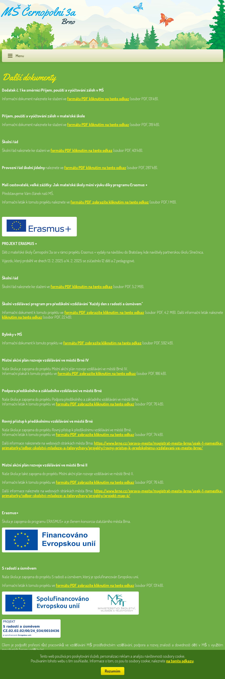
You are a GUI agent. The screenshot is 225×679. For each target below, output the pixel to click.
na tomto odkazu (180, 660)
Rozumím (112, 671)
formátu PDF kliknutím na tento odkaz (98, 98)
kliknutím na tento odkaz (22, 317)
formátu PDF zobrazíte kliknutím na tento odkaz (110, 201)
